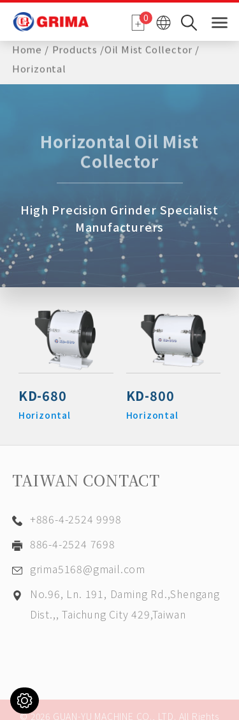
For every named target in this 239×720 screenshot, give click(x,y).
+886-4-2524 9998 (76, 519)
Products (75, 48)
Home (27, 48)
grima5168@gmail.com (87, 568)
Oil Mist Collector (148, 48)
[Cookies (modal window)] (24, 700)
